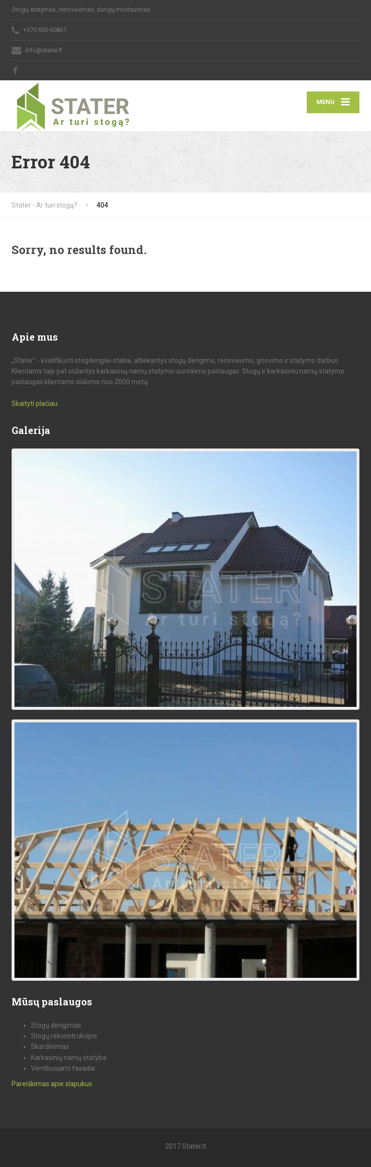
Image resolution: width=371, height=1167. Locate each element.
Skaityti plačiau (34, 403)
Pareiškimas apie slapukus (52, 1084)
